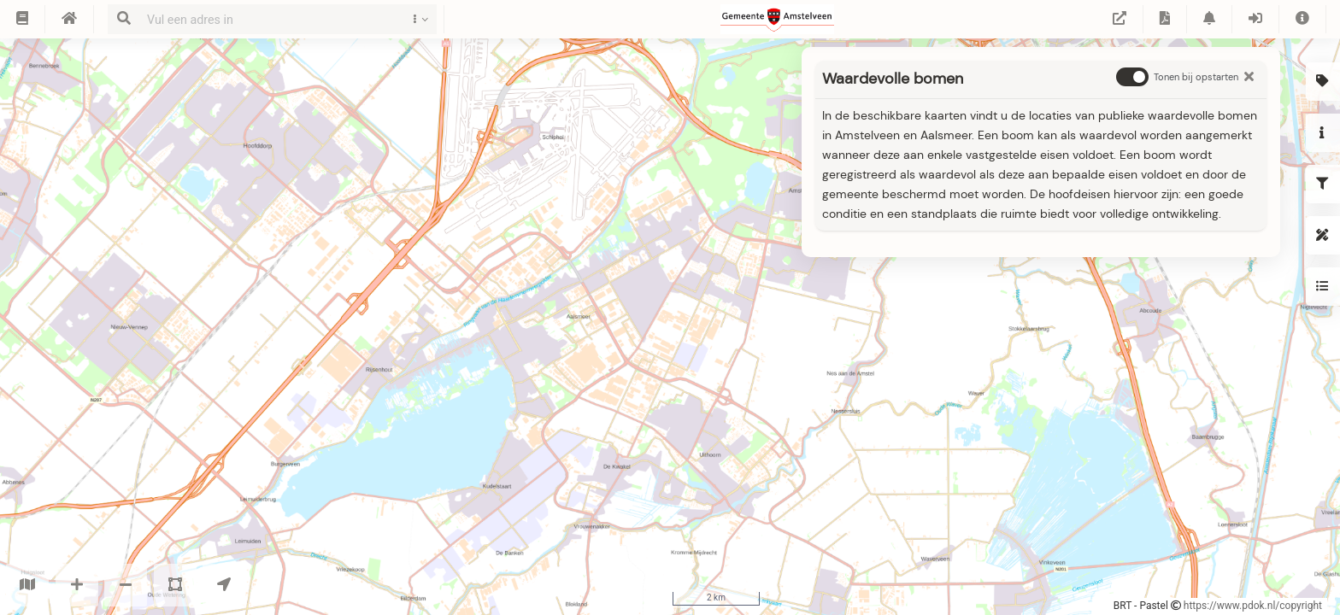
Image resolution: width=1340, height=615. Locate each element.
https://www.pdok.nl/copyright (1253, 606)
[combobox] (268, 19)
